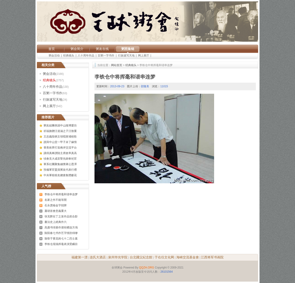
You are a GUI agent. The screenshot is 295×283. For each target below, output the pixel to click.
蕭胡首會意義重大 (55, 211)
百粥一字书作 (106, 55)
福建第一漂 (79, 257)
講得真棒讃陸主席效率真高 (60, 153)
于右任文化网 (164, 257)
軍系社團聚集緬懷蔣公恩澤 (60, 164)
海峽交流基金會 (187, 257)
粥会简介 (77, 49)
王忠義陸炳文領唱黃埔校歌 (60, 136)
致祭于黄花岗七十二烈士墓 (61, 238)
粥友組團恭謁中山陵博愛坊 (60, 125)
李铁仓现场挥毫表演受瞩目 (61, 244)
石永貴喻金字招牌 (55, 205)
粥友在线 (102, 49)
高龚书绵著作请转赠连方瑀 (61, 227)
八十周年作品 (86, 55)
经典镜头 (68, 55)
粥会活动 (54, 55)
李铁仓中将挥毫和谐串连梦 (61, 194)
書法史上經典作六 (55, 222)
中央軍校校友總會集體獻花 (60, 175)
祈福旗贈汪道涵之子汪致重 (60, 131)
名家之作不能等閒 (55, 199)
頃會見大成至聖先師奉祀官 (60, 158)
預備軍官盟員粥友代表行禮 (60, 169)
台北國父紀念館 (141, 257)
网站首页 (116, 65)
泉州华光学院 (117, 257)
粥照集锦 (127, 49)
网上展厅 (143, 55)
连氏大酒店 (98, 257)
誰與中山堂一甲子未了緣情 (60, 142)
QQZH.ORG (146, 267)
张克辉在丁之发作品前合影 (61, 216)
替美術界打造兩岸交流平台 (60, 147)
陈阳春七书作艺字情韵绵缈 (61, 233)
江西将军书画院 (212, 257)
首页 (51, 49)
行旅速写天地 (126, 55)
